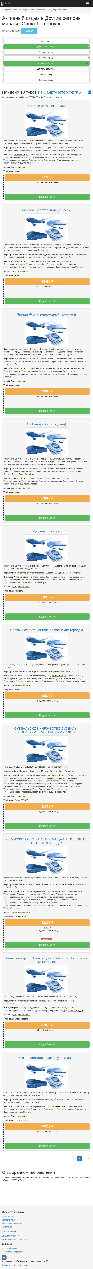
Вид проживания (64, 80)
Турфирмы (7, 1227)
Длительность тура (63, 69)
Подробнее (47, 196)
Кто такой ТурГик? (10, 1248)
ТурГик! (9, 3)
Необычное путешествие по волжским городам (46, 630)
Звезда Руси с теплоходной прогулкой (46, 314)
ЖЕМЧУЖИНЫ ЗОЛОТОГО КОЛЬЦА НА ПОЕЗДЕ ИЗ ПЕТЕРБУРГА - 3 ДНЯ (46, 841)
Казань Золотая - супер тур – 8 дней (46, 1058)
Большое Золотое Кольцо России (46, 210)
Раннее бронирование (12, 1223)
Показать (29, 31)
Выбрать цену (64, 74)
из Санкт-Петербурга (60, 92)
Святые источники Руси (46, 106)
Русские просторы (46, 531)
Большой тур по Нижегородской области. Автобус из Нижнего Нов (46, 960)
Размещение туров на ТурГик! (15, 1239)
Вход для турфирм (10, 1236)
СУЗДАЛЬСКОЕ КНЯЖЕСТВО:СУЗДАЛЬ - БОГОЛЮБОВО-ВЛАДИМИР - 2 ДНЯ (46, 730)
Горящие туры (8, 1220)
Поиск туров (7, 1216)
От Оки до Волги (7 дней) (46, 424)
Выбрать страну (64, 52)
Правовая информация (12, 1252)
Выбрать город (64, 58)
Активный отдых (63, 63)
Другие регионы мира (62, 47)
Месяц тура (65, 41)
